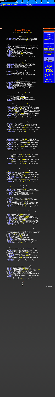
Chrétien (38, 269)
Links (17, 4)
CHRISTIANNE (11, 158)
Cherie (13, 40)
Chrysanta (25, 181)
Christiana (25, 168)
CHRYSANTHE (11, 177)
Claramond (27, 255)
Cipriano (24, 230)
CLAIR (9, 240)
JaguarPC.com (29, 5)
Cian (26, 205)
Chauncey (25, 119)
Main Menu (3, 4)
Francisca (27, 58)
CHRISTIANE (11, 153)
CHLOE (9, 110)
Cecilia (20, 215)
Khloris (22, 113)
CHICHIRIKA (10, 61)
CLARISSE (10, 271)
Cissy (20, 235)
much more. (49, 79)
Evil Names (49, 65)
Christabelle (27, 131)
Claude (22, 278)
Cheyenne (29, 45)
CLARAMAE (10, 250)
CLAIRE (9, 241)
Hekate (36, 185)
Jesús (23, 199)
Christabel (27, 172)
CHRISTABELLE (11, 136)
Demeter (20, 108)
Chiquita (22, 62)
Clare (13, 258)
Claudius (25, 277)
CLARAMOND (11, 254)
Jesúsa (28, 199)
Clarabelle (26, 261)
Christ (9, 93)
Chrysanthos (32, 177)
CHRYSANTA (11, 176)
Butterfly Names (49, 61)
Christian (23, 159)
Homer (30, 180)
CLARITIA (10, 272)
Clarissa (26, 264)
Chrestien (23, 154)
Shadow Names (49, 71)
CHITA (9, 95)
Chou (23, 117)
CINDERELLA (11, 217)
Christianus (26, 150)
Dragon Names (49, 62)
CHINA (9, 76)
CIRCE (9, 231)
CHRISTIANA (11, 150)
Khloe (31, 109)
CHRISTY (10, 174)
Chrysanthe (24, 176)
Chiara (22, 53)
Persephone (10, 186)
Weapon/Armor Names (49, 75)
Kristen (29, 142)
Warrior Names (49, 73)
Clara (21, 52)
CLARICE (10, 264)
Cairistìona (27, 223)
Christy (24, 175)
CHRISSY (10, 127)
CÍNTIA (9, 221)
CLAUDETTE (11, 275)
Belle (19, 132)
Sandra (15, 219)
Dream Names (48, 64)
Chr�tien (28, 154)
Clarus (22, 243)
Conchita (22, 97)
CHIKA (9, 71)
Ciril (23, 234)
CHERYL (10, 39)
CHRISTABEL (11, 131)
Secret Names (48, 70)
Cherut (27, 38)
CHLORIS (10, 113)
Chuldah (25, 189)
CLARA (9, 243)
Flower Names (48, 66)
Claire (26, 240)
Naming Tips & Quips (49, 48)
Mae (17, 251)
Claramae (26, 252)
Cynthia (23, 220)
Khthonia (23, 183)
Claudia (26, 275)
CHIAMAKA (10, 51)
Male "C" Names (28, 32)
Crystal (25, 138)
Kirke (21, 231)
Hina (30, 78)
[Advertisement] (27, 17)
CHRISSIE (10, 125)
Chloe (21, 106)
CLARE (9, 257)
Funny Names (48, 67)
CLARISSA (10, 268)
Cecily (24, 207)
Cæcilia (21, 213)
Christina (24, 129)
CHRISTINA (10, 168)
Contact (8, 4)
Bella (26, 135)
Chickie (24, 63)
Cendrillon (26, 217)
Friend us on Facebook (49, 81)
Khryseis (23, 179)
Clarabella (28, 248)
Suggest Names (16, 32)
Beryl (27, 40)
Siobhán (30, 43)
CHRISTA (10, 129)
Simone (27, 216)
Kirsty (25, 92)
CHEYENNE (10, 47)
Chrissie (25, 127)
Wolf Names (48, 78)
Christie (24, 144)
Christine (26, 125)
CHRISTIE (10, 163)
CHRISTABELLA (11, 133)
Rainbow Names (49, 69)
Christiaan (27, 148)
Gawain (26, 269)
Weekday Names (49, 76)
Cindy (31, 218)
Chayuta (27, 103)
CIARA (9, 206)
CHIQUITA (10, 94)
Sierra (23, 210)
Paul (15, 109)
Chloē (21, 110)
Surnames (13, 4)
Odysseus (16, 233)
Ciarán (24, 206)
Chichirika (24, 90)
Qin (17, 80)
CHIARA (10, 52)
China (24, 202)
